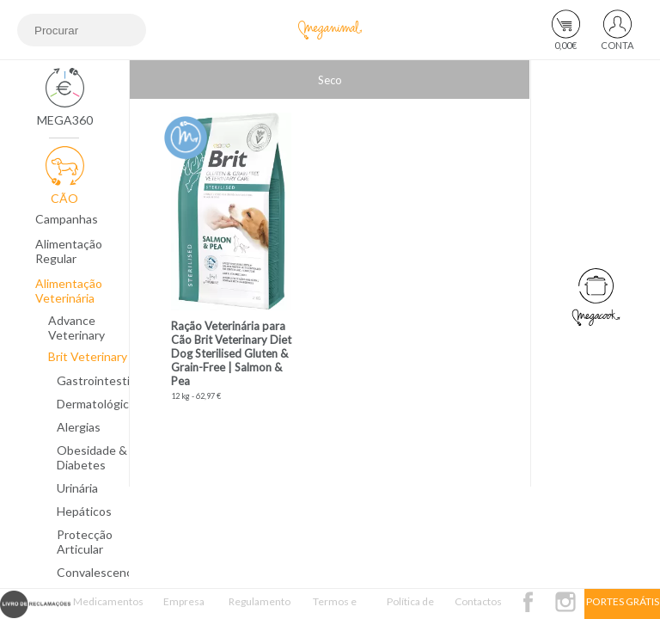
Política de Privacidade (410, 607)
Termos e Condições (335, 607)
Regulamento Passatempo (259, 607)
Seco (330, 80)
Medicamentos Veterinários (108, 607)
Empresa (184, 601)
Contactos (478, 601)
